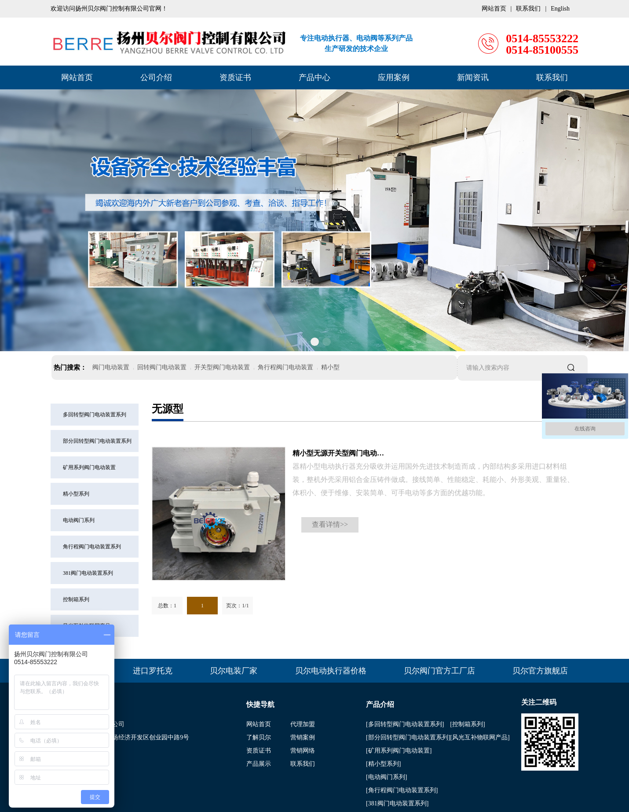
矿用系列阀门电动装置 (89, 467)
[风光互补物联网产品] (479, 737)
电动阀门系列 (79, 520)
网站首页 (77, 77)
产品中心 (314, 77)
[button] (303, 342)
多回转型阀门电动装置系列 (94, 415)
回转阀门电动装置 (162, 367)
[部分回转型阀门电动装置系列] (408, 737)
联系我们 (552, 77)
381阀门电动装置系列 (88, 573)
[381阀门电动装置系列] (397, 803)
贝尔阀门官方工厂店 (439, 670)
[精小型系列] (383, 764)
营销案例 (302, 737)
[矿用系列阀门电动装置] (399, 750)
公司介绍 (156, 77)
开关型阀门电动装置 (222, 367)
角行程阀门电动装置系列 (92, 547)
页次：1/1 (237, 606)
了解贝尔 (258, 737)
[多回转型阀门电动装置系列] (405, 724)
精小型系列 (76, 494)
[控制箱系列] (467, 724)
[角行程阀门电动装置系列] (402, 790)
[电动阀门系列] (386, 777)
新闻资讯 (473, 77)
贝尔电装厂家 (233, 670)
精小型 (330, 367)
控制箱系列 (76, 599)
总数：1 (167, 606)
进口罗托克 (152, 670)
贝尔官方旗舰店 (540, 670)
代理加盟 (302, 724)
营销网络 (302, 750)
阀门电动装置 (110, 367)
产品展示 (258, 764)
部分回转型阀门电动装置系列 (97, 441)
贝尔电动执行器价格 (330, 670)
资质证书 (235, 77)
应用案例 (394, 77)
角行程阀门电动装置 (285, 367)
